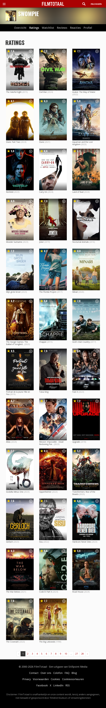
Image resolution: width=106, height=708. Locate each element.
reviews (62, 28)
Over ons (46, 673)
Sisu (41, 541)
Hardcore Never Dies (81, 541)
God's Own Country (81, 342)
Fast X (75, 392)
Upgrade (76, 441)
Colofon (58, 673)
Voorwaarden (41, 679)
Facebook (42, 685)
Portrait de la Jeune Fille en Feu (18, 393)
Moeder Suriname (14, 242)
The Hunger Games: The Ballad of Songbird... (17, 343)
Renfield (9, 192)
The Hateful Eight (14, 92)
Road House (77, 591)
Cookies (55, 679)
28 (82, 653)
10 (66, 653)
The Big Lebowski (47, 641)
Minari (75, 292)
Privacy (26, 679)
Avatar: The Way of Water (83, 92)
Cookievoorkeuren (73, 679)
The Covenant (12, 641)
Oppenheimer (45, 491)
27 (76, 653)
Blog (74, 673)
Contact (34, 673)
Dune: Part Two (13, 142)
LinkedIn (58, 685)
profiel (88, 28)
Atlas (8, 441)
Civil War (43, 92)
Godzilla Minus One (14, 491)
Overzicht (20, 28)
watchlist (48, 28)
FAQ (67, 673)
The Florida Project (47, 292)
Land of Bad (77, 192)
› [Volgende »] (87, 653)
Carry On (43, 192)
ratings (34, 28)
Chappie (42, 342)
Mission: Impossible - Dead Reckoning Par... (51, 442)
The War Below (13, 591)
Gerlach (9, 541)
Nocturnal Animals (80, 242)
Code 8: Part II (45, 591)
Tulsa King (43, 392)
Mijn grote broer (13, 292)
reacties (75, 28)
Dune (41, 142)
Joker (41, 242)
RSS (67, 685)
